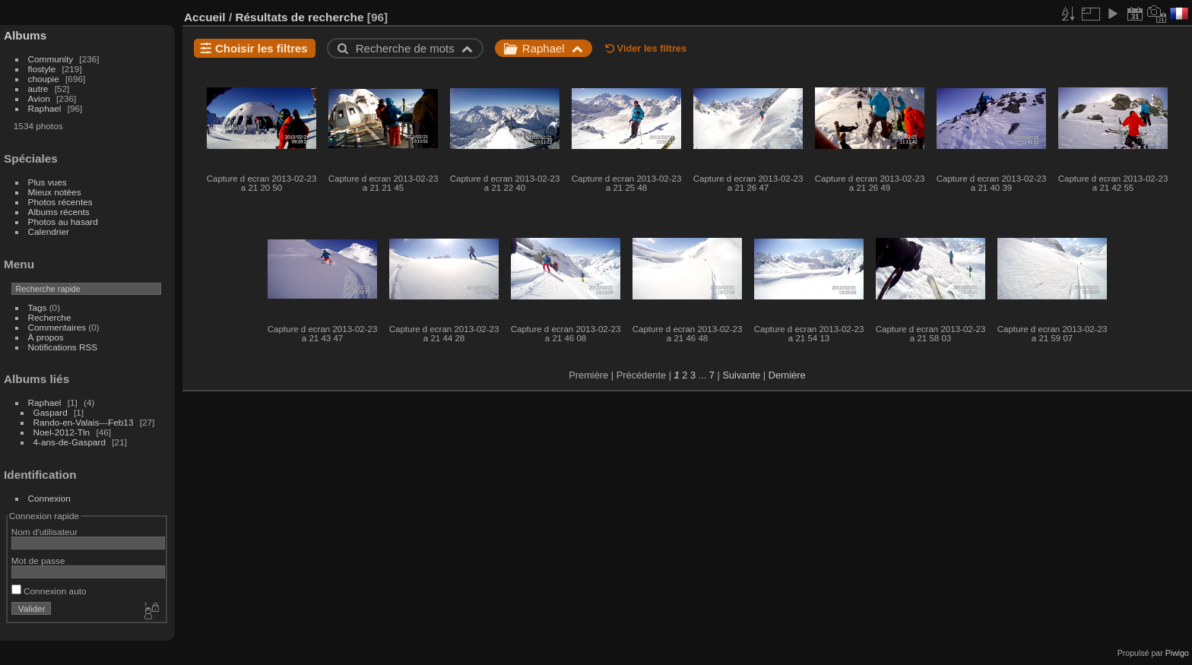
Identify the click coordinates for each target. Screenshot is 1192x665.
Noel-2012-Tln (61, 432)
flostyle (42, 69)
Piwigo (1177, 652)
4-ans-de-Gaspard (69, 442)
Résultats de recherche (299, 17)
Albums (25, 35)
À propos (46, 337)
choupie (43, 79)
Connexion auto (49, 591)
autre (38, 88)
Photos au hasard (63, 221)
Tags (37, 307)
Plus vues (47, 182)
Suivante (741, 375)
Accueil (205, 17)
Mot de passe (38, 560)
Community (51, 59)
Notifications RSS (63, 347)
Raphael (45, 108)
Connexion (49, 498)
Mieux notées (54, 192)
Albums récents (59, 212)
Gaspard (50, 412)
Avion (39, 98)
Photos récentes (60, 202)
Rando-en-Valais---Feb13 (83, 422)
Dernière (787, 375)
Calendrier (48, 231)
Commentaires (57, 327)
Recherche (49, 317)
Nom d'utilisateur (44, 532)
